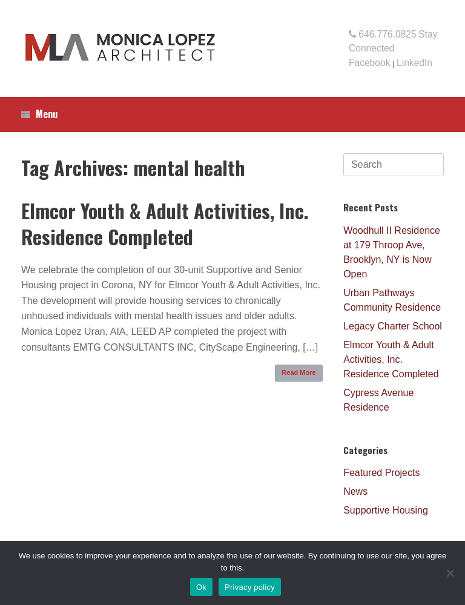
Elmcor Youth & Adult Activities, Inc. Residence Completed (165, 223)
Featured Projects (381, 473)
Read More (298, 372)
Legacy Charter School (392, 326)
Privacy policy (250, 587)
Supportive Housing (385, 510)
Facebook (369, 63)
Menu (39, 114)
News (355, 491)
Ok (201, 587)
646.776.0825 (383, 34)
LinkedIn (414, 63)
